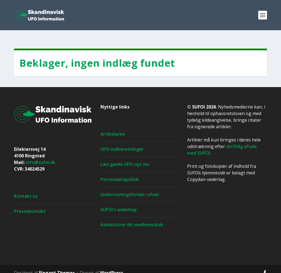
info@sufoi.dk (40, 155)
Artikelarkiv (112, 127)
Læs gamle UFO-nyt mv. (125, 157)
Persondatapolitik (119, 172)
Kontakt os (26, 189)
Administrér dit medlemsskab (131, 217)
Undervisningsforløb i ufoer (129, 187)
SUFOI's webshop (118, 202)
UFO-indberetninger (122, 142)
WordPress (111, 265)
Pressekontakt (30, 204)
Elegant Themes (57, 265)
